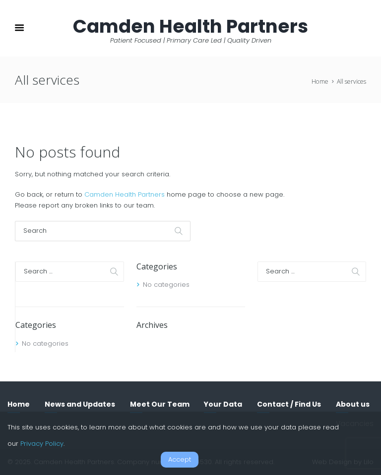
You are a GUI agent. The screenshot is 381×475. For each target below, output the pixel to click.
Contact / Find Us (289, 404)
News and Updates (80, 404)
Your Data (223, 404)
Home (320, 81)
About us (353, 404)
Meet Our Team (160, 404)
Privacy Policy (42, 443)
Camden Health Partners (124, 194)
